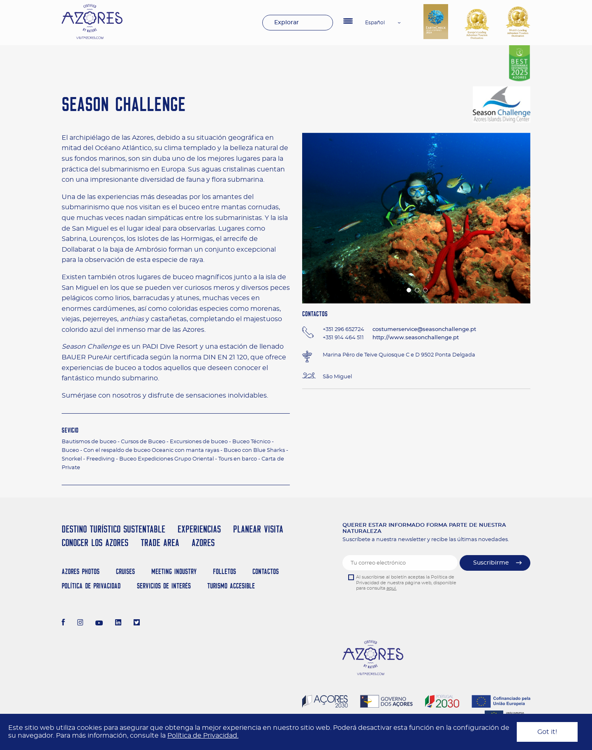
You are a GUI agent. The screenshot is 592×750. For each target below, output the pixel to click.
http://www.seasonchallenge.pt (415, 337)
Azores (203, 542)
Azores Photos (80, 571)
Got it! (547, 732)
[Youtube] (99, 623)
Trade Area (160, 542)
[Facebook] (63, 623)
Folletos (224, 571)
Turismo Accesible (231, 586)
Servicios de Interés (164, 586)
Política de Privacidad (91, 586)
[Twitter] (137, 623)
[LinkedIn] (118, 623)
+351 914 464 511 (343, 337)
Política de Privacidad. (202, 735)
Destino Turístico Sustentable (113, 529)
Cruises (125, 571)
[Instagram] (80, 623)
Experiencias (199, 529)
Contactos (265, 571)
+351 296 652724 (343, 329)
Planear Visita (258, 529)
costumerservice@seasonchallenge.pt (424, 329)
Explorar (286, 22)
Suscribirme (491, 563)
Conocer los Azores (95, 542)
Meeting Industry (174, 571)
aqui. (391, 588)
